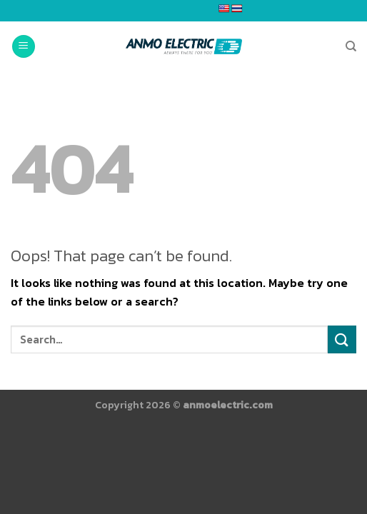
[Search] (351, 46)
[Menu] (23, 47)
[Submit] (342, 339)
